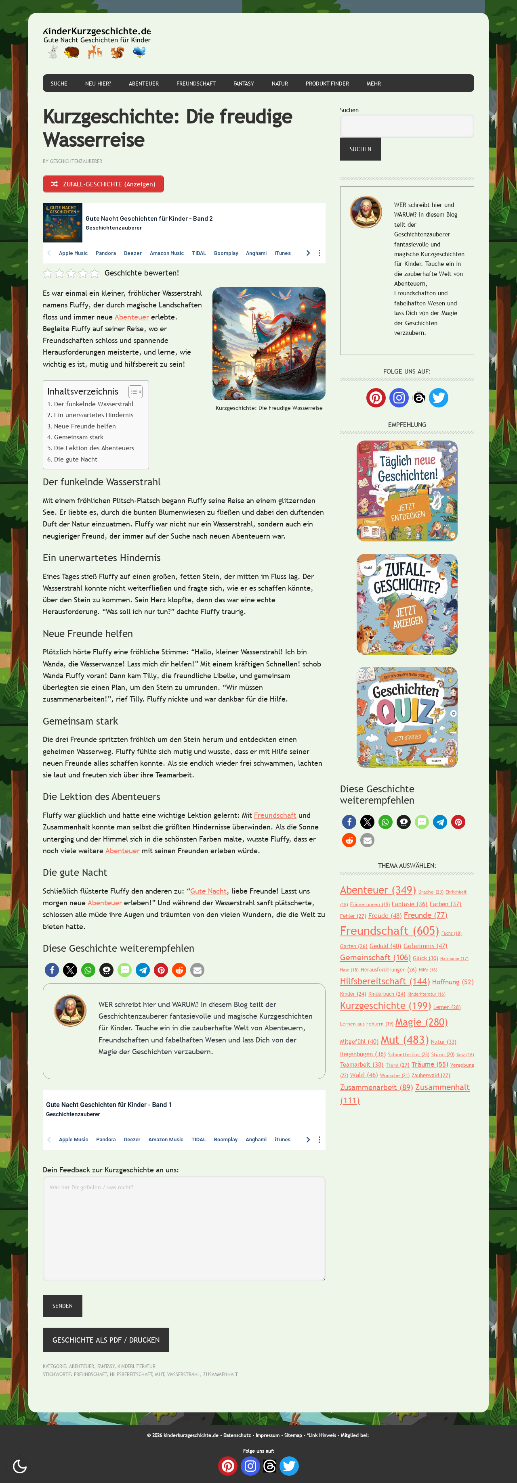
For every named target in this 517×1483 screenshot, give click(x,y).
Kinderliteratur (137, 1366)
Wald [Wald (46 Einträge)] (364, 1074)
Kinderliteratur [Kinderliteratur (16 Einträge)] (427, 994)
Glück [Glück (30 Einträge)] (425, 958)
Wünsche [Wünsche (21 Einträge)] (395, 1075)
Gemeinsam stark (78, 436)
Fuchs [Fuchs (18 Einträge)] (451, 933)
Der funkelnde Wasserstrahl (94, 403)
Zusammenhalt (220, 1374)
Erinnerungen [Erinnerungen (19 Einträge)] (370, 904)
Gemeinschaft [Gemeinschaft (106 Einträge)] (375, 957)
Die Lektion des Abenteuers (94, 447)
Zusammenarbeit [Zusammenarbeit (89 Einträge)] (376, 1087)
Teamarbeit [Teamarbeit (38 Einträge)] (362, 1064)
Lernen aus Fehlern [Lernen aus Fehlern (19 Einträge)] (366, 1024)
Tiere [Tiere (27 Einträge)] (398, 1064)
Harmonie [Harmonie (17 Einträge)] (454, 958)
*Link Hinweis (321, 1435)
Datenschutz (237, 1435)
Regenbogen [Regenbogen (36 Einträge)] (363, 1054)
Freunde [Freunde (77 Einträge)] (426, 915)
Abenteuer (132, 317)
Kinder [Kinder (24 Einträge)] (353, 993)
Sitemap (293, 1435)
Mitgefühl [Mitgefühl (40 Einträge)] (359, 1041)
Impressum (268, 1435)
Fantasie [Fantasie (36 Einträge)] (410, 904)
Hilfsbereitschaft (131, 1374)
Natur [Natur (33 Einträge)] (443, 1041)
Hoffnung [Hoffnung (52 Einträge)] (453, 982)
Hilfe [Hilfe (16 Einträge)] (428, 970)
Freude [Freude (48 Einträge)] (385, 915)
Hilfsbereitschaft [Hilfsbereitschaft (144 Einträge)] (385, 981)
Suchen (349, 110)
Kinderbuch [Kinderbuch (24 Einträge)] (387, 993)
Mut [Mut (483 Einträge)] (405, 1039)
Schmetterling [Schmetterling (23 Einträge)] (408, 1054)
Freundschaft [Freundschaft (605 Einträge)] (389, 930)
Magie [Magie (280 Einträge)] (421, 1021)
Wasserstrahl (183, 1374)
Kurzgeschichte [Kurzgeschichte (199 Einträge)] (385, 1005)
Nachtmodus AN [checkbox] (20, 1466)
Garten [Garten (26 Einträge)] (354, 946)
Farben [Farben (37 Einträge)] (446, 904)
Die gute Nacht (75, 459)
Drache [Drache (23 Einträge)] (430, 892)
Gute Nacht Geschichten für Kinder (97, 43)
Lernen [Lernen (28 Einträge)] (447, 1007)
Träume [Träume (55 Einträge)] (430, 1064)
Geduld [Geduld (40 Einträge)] (385, 946)
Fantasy (106, 1366)
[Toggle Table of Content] (131, 392)
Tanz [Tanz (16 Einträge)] (465, 1054)
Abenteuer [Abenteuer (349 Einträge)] (378, 889)
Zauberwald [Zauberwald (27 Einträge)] (431, 1075)
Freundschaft (275, 815)
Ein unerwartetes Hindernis (93, 414)
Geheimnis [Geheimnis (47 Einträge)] (426, 945)
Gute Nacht (208, 891)
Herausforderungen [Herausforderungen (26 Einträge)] (389, 969)
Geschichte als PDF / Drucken (106, 1340)
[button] (52, 970)
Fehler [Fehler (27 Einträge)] (353, 915)
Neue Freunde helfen (85, 426)
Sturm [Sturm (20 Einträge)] (442, 1054)
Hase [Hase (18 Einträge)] (349, 970)
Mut (159, 1374)
